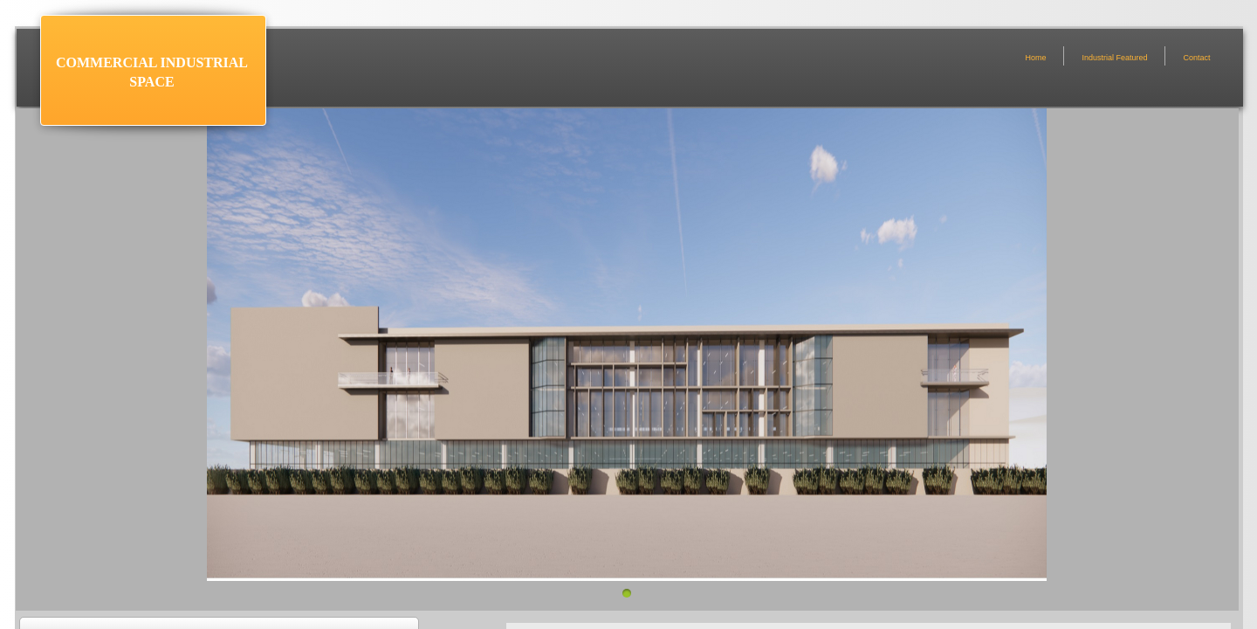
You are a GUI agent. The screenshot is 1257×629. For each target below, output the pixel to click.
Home (1035, 57)
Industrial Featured (1114, 57)
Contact (1196, 57)
